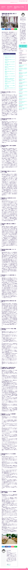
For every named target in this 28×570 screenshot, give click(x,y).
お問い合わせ (25, 7)
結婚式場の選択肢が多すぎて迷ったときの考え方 (9, 7)
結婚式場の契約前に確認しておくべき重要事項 (10, 72)
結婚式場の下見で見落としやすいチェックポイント (10, 57)
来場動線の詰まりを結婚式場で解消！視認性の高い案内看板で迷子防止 (10, 79)
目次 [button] (9, 53)
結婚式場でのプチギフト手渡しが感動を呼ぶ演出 (10, 76)
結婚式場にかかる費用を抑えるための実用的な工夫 (10, 67)
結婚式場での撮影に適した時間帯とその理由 (10, 69)
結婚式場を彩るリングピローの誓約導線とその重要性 (10, 86)
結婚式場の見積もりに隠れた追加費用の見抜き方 (10, 62)
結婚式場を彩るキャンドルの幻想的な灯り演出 (10, 83)
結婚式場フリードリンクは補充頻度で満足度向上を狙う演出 (10, 81)
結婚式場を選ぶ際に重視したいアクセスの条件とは (10, 60)
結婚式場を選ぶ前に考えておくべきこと (3, 7)
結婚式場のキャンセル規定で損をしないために (10, 74)
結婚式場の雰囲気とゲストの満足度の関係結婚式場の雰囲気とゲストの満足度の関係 (19, 7)
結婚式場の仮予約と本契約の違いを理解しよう (10, 88)
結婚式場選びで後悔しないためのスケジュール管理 (10, 64)
